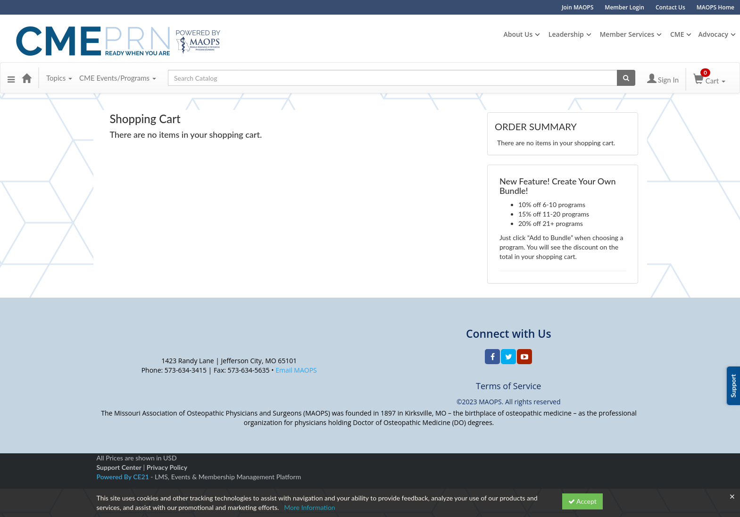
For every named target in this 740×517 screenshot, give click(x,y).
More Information (309, 507)
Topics (59, 78)
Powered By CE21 (124, 477)
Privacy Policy (167, 467)
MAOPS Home (715, 7)
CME (677, 34)
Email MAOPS (296, 370)
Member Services (626, 34)
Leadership (566, 34)
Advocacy (713, 34)
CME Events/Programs (117, 78)
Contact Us (670, 7)
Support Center (119, 467)
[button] (11, 78)
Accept (582, 501)
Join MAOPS (577, 7)
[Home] (26, 78)
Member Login (624, 7)
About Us (517, 34)
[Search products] (626, 78)
